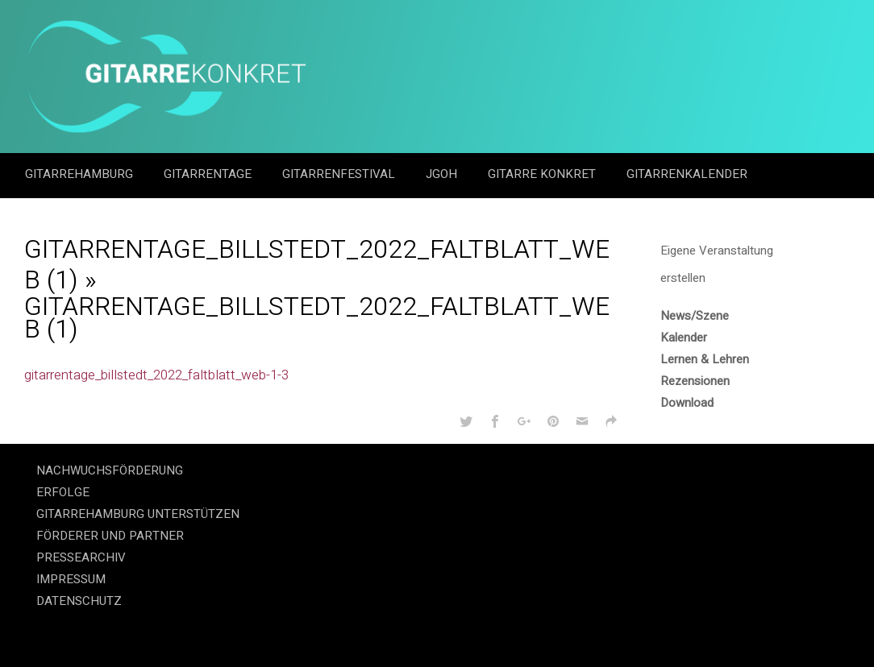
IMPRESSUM (71, 579)
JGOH (443, 174)
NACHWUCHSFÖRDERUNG (109, 470)
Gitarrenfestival (340, 174)
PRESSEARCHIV (81, 557)
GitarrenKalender (686, 174)
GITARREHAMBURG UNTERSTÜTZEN (137, 514)
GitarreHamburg (80, 174)
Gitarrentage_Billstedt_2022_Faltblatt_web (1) (317, 264)
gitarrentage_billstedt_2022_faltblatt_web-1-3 (156, 375)
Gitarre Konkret (543, 174)
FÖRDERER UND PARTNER (110, 536)
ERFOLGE (62, 492)
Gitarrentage (209, 174)
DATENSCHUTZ (79, 601)
